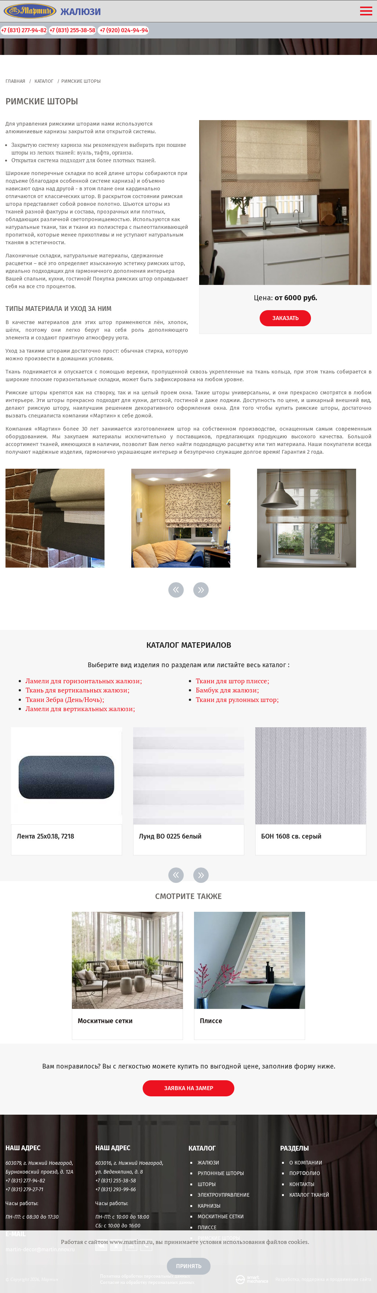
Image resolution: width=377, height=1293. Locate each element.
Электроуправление (223, 1195)
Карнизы (209, 1206)
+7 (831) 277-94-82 (24, 30)
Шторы (207, 1184)
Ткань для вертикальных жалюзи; (77, 689)
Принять (188, 1266)
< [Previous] (176, 590)
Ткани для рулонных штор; (237, 699)
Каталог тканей (309, 1195)
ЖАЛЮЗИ (81, 12)
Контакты (301, 1184)
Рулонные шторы (221, 1173)
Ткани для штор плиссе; (232, 680)
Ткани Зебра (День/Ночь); (65, 699)
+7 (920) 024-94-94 (123, 30)
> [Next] (201, 590)
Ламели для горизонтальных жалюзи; (84, 680)
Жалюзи (208, 1163)
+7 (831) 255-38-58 (72, 30)
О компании (305, 1163)
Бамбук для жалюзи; (227, 689)
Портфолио (304, 1173)
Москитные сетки (221, 1217)
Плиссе (207, 1228)
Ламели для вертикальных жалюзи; (80, 708)
